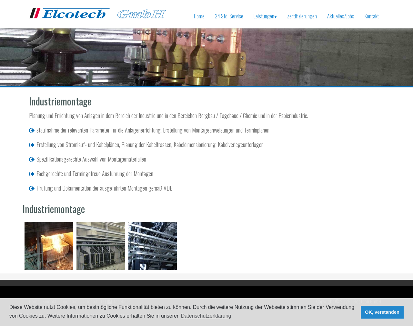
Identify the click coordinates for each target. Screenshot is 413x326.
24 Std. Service (229, 16)
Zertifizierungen (302, 16)
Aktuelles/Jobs (340, 16)
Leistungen (265, 16)
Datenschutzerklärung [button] (206, 316)
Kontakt (372, 16)
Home (199, 16)
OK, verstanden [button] (382, 312)
